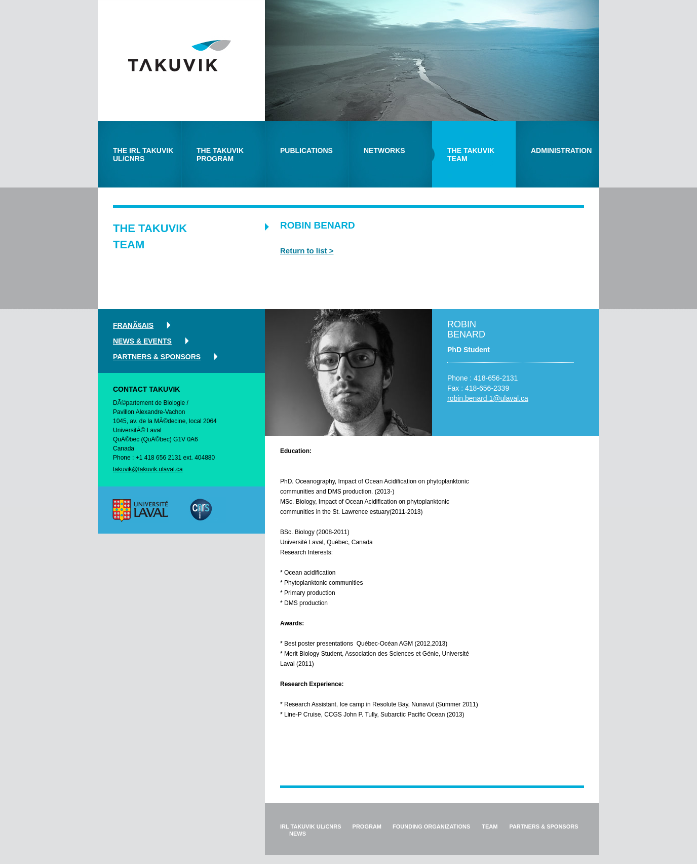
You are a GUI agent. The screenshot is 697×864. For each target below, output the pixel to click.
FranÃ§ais (133, 325)
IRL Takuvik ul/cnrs (310, 826)
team (489, 826)
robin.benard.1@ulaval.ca (487, 398)
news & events (142, 341)
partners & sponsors (157, 357)
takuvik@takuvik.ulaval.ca (148, 469)
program (367, 826)
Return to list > (306, 250)
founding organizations (431, 826)
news (297, 834)
